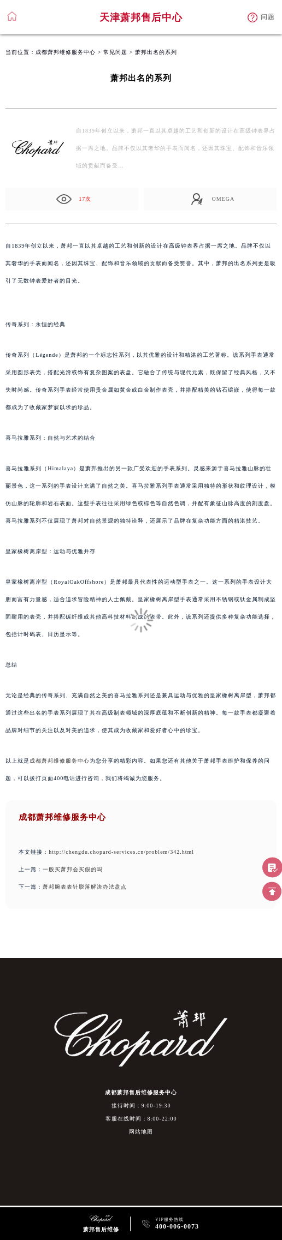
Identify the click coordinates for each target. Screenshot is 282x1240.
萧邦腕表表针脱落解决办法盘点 (85, 887)
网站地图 (141, 1132)
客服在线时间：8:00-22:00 (141, 1119)
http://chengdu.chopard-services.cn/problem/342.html (121, 852)
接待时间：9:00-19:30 (141, 1106)
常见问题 (115, 52)
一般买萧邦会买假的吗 (73, 869)
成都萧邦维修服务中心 (66, 52)
